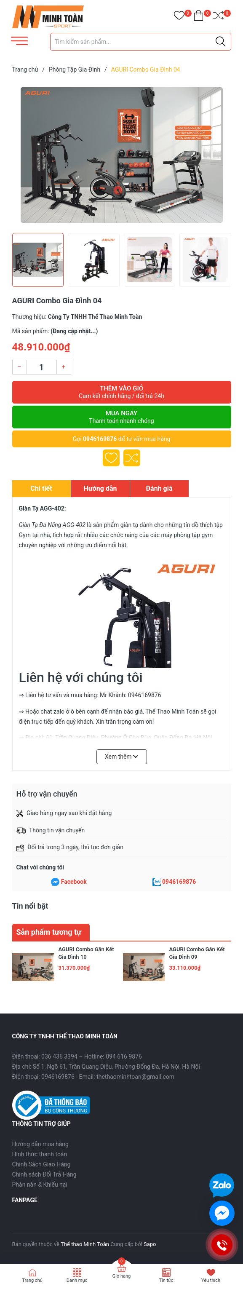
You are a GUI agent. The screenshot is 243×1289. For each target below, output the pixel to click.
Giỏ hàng (121, 1276)
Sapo (150, 1244)
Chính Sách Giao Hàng (41, 1164)
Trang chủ (32, 1280)
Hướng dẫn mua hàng (40, 1144)
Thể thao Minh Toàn (85, 1244)
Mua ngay (121, 417)
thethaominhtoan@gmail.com (135, 1076)
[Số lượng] (41, 367)
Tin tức (166, 1280)
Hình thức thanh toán (39, 1154)
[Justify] (220, 41)
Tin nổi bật (30, 905)
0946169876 (100, 439)
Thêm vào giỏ (121, 392)
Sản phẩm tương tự (49, 932)
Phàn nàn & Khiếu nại (39, 1184)
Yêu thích (210, 1280)
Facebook (74, 881)
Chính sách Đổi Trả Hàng (44, 1174)
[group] (121, 155)
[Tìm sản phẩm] (141, 41)
